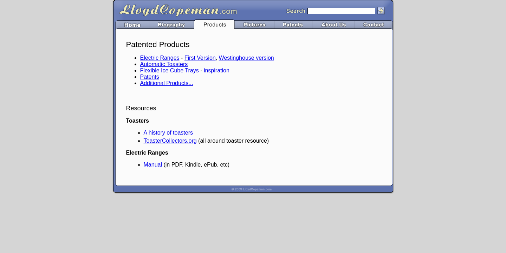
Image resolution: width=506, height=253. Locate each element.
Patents (149, 77)
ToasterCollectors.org (170, 141)
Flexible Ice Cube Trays (169, 70)
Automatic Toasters (164, 64)
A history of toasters (168, 133)
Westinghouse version (246, 58)
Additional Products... (166, 83)
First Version (200, 58)
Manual (153, 165)
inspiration (216, 70)
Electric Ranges (160, 58)
